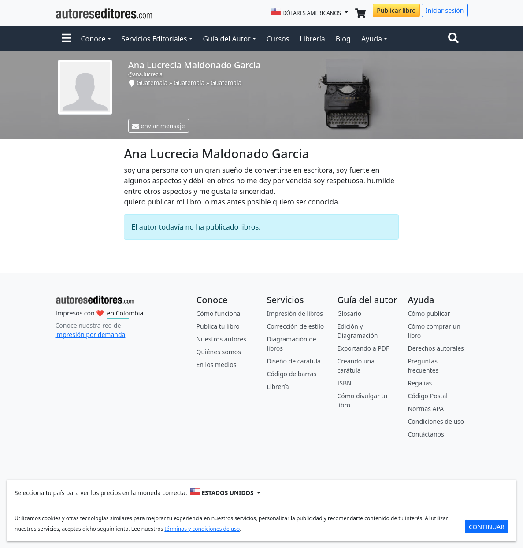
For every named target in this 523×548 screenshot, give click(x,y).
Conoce (93, 39)
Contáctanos (426, 434)
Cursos (278, 39)
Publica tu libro (217, 326)
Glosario (349, 313)
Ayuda (371, 39)
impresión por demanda (91, 334)
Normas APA (426, 408)
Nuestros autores (221, 339)
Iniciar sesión (445, 10)
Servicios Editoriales (154, 39)
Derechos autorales (436, 348)
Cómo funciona (218, 313)
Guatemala (152, 82)
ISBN (344, 383)
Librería (312, 39)
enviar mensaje (158, 126)
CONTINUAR (486, 526)
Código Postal (427, 396)
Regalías (420, 383)
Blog (343, 39)
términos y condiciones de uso (202, 529)
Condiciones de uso (436, 421)
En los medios (216, 364)
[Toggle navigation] (455, 39)
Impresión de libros (295, 313)
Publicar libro (396, 10)
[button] (67, 39)
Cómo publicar (429, 313)
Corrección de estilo (295, 326)
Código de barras (291, 374)
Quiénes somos (218, 352)
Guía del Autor (227, 39)
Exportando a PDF (363, 348)
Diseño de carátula (293, 361)
